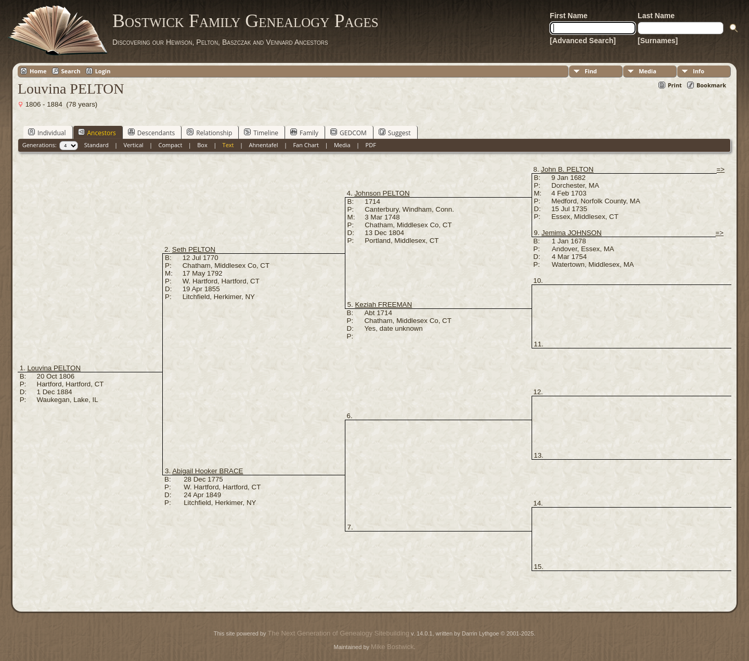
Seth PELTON (193, 249)
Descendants (151, 132)
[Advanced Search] (583, 40)
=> (721, 169)
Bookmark (711, 85)
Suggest (395, 132)
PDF (371, 145)
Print (675, 85)
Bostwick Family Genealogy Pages (245, 20)
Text (228, 145)
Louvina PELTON (54, 368)
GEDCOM (348, 132)
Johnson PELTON (381, 193)
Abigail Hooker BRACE (207, 471)
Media (647, 71)
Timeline (261, 132)
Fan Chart (306, 145)
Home (38, 71)
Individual (47, 132)
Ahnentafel (263, 145)
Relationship (209, 132)
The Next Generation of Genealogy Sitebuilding (338, 633)
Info (698, 71)
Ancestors (97, 132)
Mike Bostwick (392, 647)
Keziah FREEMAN (383, 304)
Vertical (134, 145)
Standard (96, 145)
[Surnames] (658, 40)
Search (71, 71)
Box (202, 145)
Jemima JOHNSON (571, 233)
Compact (171, 145)
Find (591, 71)
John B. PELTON (567, 169)
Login (103, 71)
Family (304, 132)
